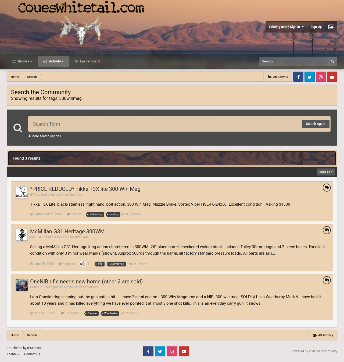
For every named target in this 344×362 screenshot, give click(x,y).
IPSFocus (34, 348)
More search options (44, 136)
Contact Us (32, 354)
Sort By (326, 171)
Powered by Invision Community (314, 351)
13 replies (70, 313)
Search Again (315, 124)
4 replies (67, 264)
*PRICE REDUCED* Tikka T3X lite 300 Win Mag (85, 189)
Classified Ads (72, 194)
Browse (25, 61)
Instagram (321, 77)
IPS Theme (14, 348)
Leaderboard (89, 61)
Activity (56, 61)
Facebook (298, 77)
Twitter (309, 77)
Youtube (332, 77)
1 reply (74, 214)
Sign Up (316, 27)
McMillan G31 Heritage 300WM (67, 231)
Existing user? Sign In (286, 27)
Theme (13, 354)
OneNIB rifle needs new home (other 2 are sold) (86, 281)
